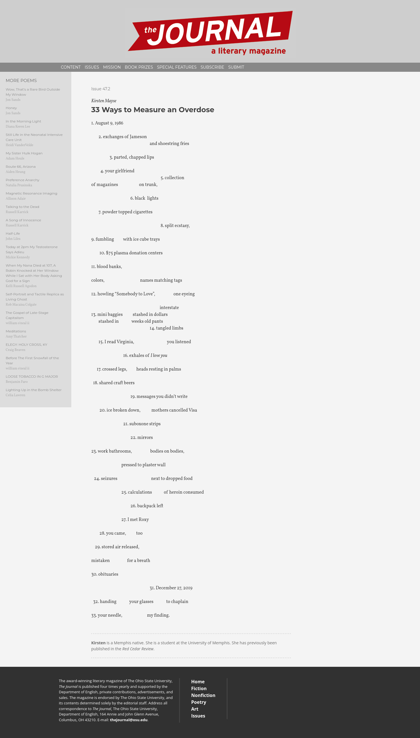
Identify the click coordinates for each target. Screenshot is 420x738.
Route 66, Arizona (21, 166)
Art (194, 709)
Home (198, 681)
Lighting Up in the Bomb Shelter (34, 390)
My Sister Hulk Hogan (24, 153)
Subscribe (212, 67)
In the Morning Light (23, 121)
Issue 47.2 (100, 88)
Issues (92, 67)
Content (71, 67)
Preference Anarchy (22, 180)
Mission (112, 67)
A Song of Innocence (23, 220)
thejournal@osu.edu (129, 719)
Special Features (177, 67)
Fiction (199, 688)
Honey (11, 108)
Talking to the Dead (22, 207)
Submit (236, 67)
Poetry (198, 702)
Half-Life (13, 233)
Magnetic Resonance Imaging (31, 193)
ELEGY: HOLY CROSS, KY (26, 344)
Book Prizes (139, 67)
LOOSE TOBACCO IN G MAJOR (32, 376)
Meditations (16, 331)
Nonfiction (203, 695)
